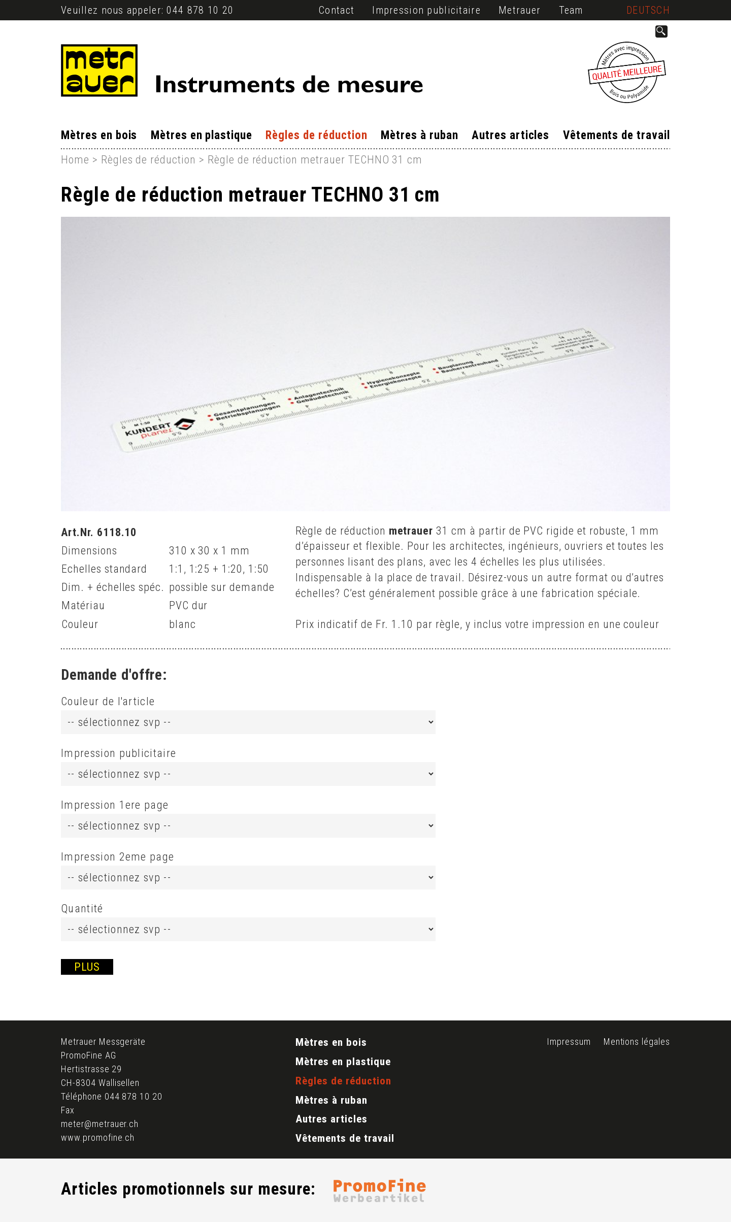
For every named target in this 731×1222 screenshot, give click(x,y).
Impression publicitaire (426, 10)
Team (571, 10)
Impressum (569, 1041)
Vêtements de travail (616, 135)
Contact (336, 10)
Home (75, 159)
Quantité (82, 908)
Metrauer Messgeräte (103, 1041)
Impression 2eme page (117, 856)
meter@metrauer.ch (100, 1123)
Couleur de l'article (108, 701)
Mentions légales (637, 1041)
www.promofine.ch (98, 1137)
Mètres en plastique (201, 135)
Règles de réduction (316, 135)
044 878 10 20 (200, 10)
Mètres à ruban (419, 135)
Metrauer (520, 10)
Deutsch (648, 10)
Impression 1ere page (115, 805)
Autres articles (510, 135)
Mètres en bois (99, 135)
